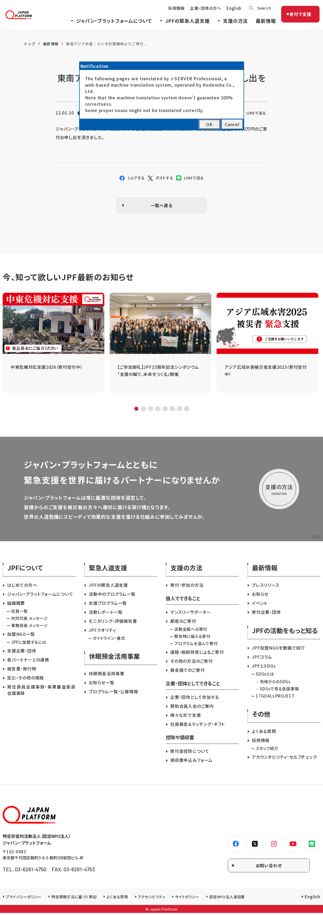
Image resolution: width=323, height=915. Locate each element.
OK (209, 124)
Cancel (232, 124)
